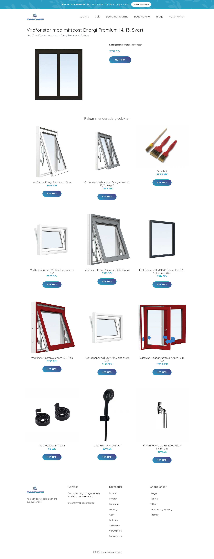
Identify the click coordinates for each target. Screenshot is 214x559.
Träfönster (136, 46)
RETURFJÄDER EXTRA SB (52, 447)
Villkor (153, 506)
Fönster (126, 46)
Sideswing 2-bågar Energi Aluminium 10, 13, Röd (162, 361)
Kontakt (154, 500)
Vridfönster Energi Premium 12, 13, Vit (52, 184)
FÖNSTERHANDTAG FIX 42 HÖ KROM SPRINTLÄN (162, 449)
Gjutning (113, 511)
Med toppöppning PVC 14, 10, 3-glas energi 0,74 (107, 361)
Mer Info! (120, 62)
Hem (29, 37)
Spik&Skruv (114, 527)
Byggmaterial (142, 17)
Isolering (84, 17)
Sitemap (154, 516)
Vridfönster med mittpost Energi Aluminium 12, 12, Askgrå (107, 186)
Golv (97, 17)
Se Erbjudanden (141, 4)
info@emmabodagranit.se (81, 505)
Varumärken (176, 17)
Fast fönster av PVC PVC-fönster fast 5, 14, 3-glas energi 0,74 (162, 274)
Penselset (162, 173)
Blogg (159, 17)
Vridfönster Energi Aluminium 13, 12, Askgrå (107, 272)
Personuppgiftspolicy (161, 511)
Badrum (113, 495)
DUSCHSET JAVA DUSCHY (107, 447)
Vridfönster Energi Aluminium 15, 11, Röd (52, 359)
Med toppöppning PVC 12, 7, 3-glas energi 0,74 (52, 274)
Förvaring (114, 506)
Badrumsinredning (117, 17)
